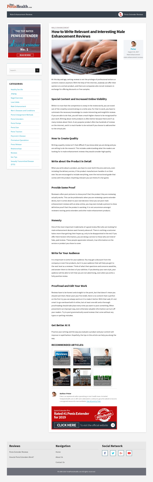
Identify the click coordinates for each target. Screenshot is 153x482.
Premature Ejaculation (20, 140)
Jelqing (14, 94)
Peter (133, 49)
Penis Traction (16, 132)
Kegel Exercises (17, 98)
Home (58, 452)
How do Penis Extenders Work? (21, 457)
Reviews (14, 153)
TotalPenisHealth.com (74, 472)
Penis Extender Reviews (133, 14)
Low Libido (15, 102)
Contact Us (60, 462)
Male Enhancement (60, 27)
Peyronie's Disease (18, 136)
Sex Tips (14, 157)
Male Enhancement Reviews (21, 14)
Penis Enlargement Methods (22, 115)
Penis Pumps (16, 123)
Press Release (16, 144)
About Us (59, 457)
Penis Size (15, 127)
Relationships (16, 149)
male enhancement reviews (133, 57)
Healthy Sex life (17, 89)
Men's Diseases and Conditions (23, 110)
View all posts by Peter (94, 401)
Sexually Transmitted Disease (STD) (22, 163)
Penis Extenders (17, 119)
